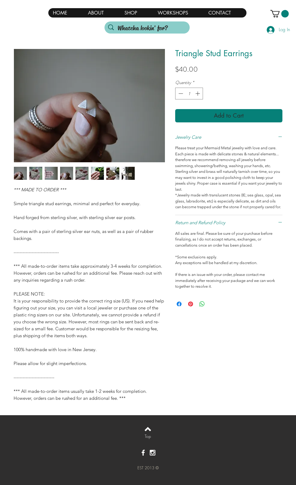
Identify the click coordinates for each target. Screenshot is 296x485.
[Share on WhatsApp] (202, 304)
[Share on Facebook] (179, 304)
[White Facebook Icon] (143, 453)
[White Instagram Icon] (152, 453)
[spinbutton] (189, 93)
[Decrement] (180, 93)
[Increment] (198, 93)
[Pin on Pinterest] (190, 304)
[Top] (148, 436)
